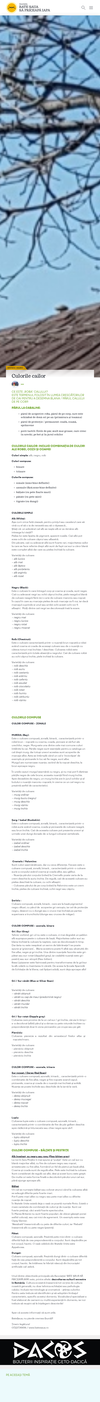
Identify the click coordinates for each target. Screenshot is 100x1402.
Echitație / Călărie (15, 368)
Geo (22, 384)
